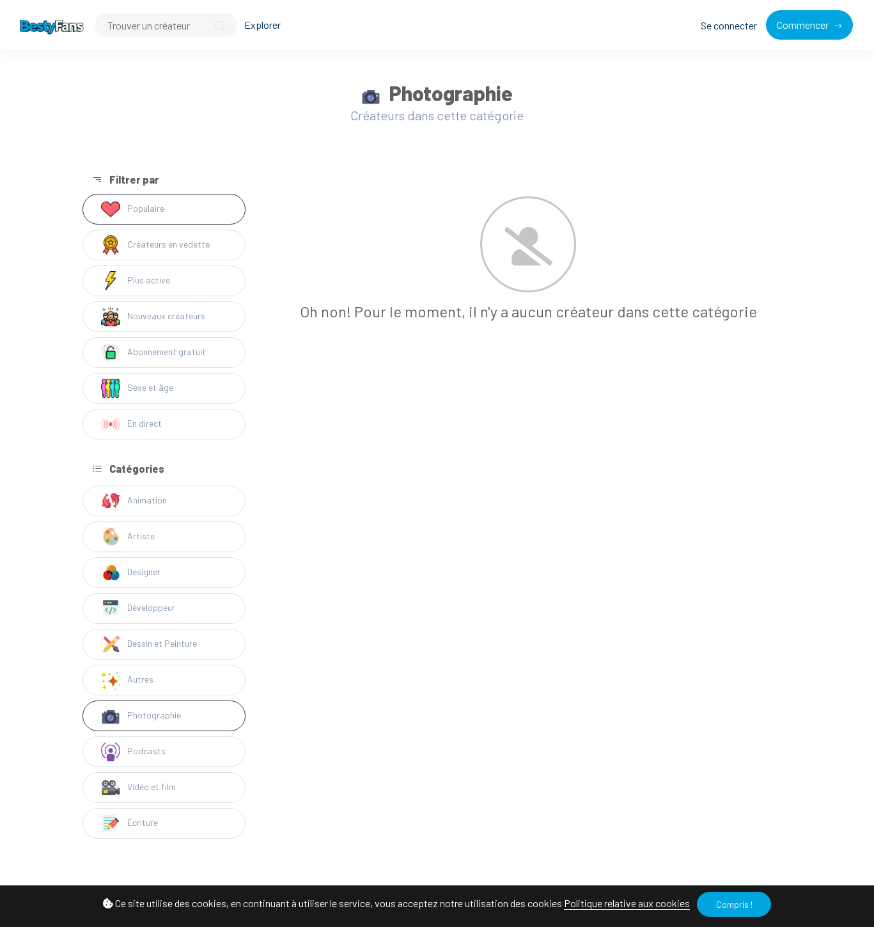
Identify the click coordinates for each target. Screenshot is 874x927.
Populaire (132, 209)
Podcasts (133, 751)
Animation (134, 501)
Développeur (138, 608)
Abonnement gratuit (153, 352)
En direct (131, 424)
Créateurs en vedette (155, 245)
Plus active (135, 280)
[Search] (166, 25)
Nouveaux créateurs (153, 316)
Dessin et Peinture (149, 644)
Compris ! (734, 904)
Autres (127, 680)
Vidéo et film (138, 787)
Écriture (129, 823)
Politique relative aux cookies (627, 903)
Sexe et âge (137, 388)
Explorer (262, 25)
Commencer (804, 25)
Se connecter (729, 25)
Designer (130, 572)
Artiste (128, 536)
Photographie (141, 715)
